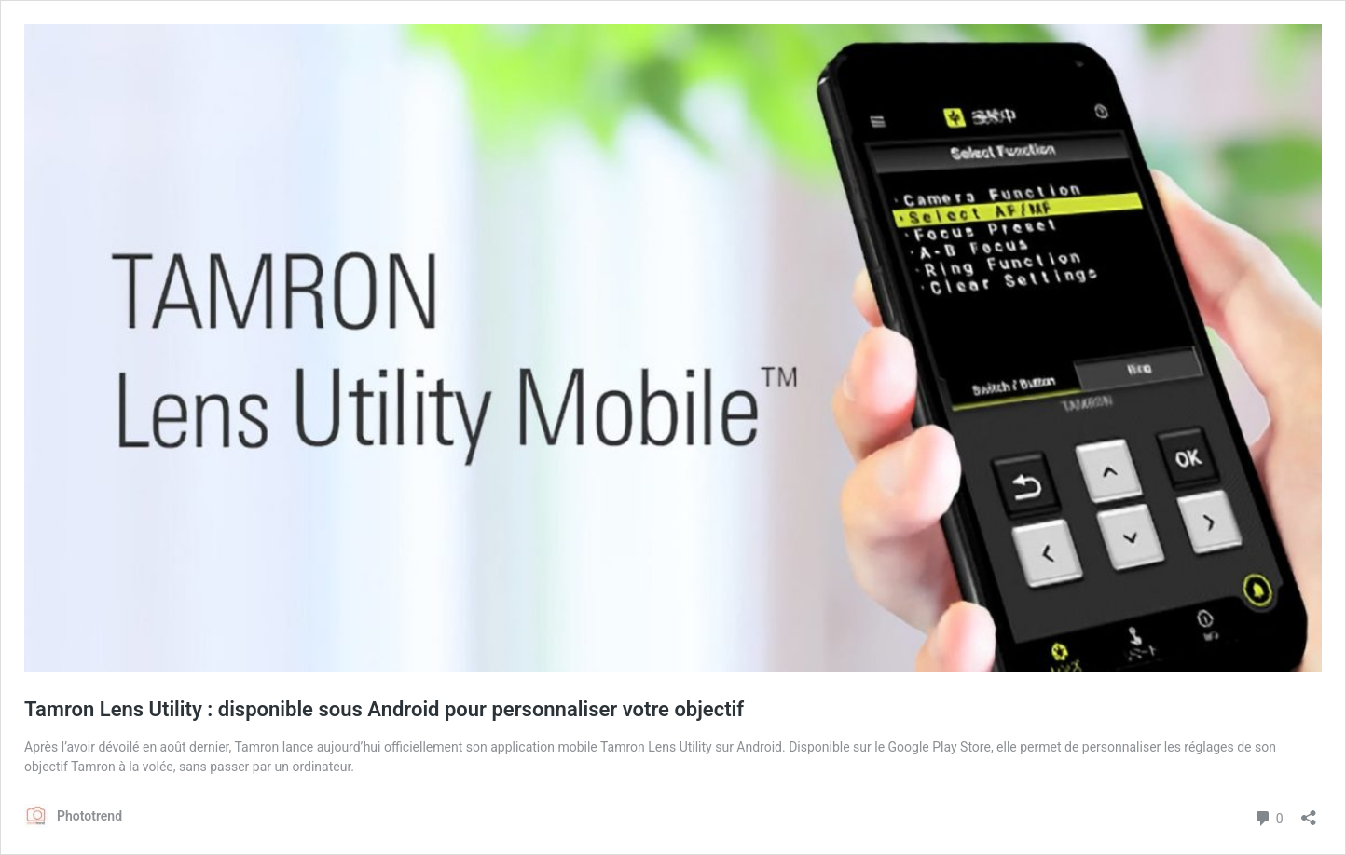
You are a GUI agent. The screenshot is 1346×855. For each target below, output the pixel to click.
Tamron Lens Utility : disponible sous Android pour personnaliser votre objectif (384, 709)
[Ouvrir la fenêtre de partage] (1309, 811)
